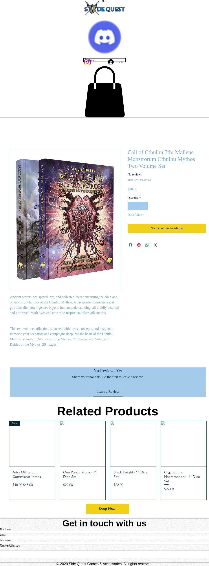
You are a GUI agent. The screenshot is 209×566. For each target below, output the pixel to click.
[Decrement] (131, 206)
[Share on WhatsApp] (147, 245)
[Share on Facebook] (130, 245)
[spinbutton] (138, 206)
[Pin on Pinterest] (138, 245)
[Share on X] (155, 245)
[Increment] (144, 206)
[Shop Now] (107, 509)
